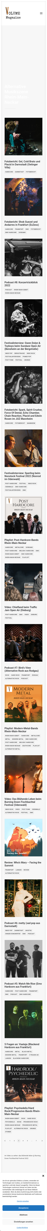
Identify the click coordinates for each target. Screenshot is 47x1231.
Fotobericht (31, 172)
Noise (19, 1122)
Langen (19, 870)
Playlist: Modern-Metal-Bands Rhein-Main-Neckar (21, 730)
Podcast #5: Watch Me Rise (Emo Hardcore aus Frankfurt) (23, 985)
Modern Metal (17, 739)
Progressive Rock (31, 1122)
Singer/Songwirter (12, 934)
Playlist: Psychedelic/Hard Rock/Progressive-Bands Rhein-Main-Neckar (22, 1111)
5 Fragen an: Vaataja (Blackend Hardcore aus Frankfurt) (22, 1046)
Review (26, 870)
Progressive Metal (29, 1125)
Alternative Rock (12, 678)
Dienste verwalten (23, 1201)
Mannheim (31, 423)
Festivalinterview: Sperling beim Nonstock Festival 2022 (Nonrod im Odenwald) (23, 476)
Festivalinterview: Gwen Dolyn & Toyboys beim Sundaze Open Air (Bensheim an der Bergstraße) (23, 345)
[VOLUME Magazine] (13, 13)
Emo (27, 229)
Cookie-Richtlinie (22, 1227)
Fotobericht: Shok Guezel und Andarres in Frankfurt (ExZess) (22, 223)
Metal (7, 739)
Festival (19, 360)
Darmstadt (19, 172)
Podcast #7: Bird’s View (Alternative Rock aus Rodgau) (22, 669)
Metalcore (19, 547)
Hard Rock (15, 675)
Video (27, 614)
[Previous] (6, 1141)
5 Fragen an (34, 1055)
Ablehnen (23, 1215)
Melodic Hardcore (26, 551)
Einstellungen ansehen (23, 1222)
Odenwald (9, 487)
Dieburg (34, 614)
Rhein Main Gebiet (21, 290)
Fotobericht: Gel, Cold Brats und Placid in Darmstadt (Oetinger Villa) (22, 164)
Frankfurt (19, 229)
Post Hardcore (11, 483)
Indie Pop (8, 353)
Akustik (28, 930)
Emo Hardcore (11, 232)
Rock (7, 675)
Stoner (8, 1132)
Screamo (22, 232)
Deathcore (26, 746)
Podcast (8, 290)
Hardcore (9, 172)
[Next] (41, 1141)
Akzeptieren (23, 1208)
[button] (43, 1176)
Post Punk (9, 360)
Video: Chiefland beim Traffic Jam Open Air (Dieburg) (21, 609)
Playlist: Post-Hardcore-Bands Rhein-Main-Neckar (21, 541)
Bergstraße (20, 353)
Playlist (25, 557)
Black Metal (27, 1052)
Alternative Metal (12, 749)
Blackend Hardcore (21, 1058)
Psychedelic (10, 1122)
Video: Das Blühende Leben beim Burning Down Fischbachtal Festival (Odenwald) (23, 801)
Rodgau (35, 675)
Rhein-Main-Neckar (12, 293)
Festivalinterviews (13, 356)
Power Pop (27, 356)
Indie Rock (31, 353)
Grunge (27, 360)
